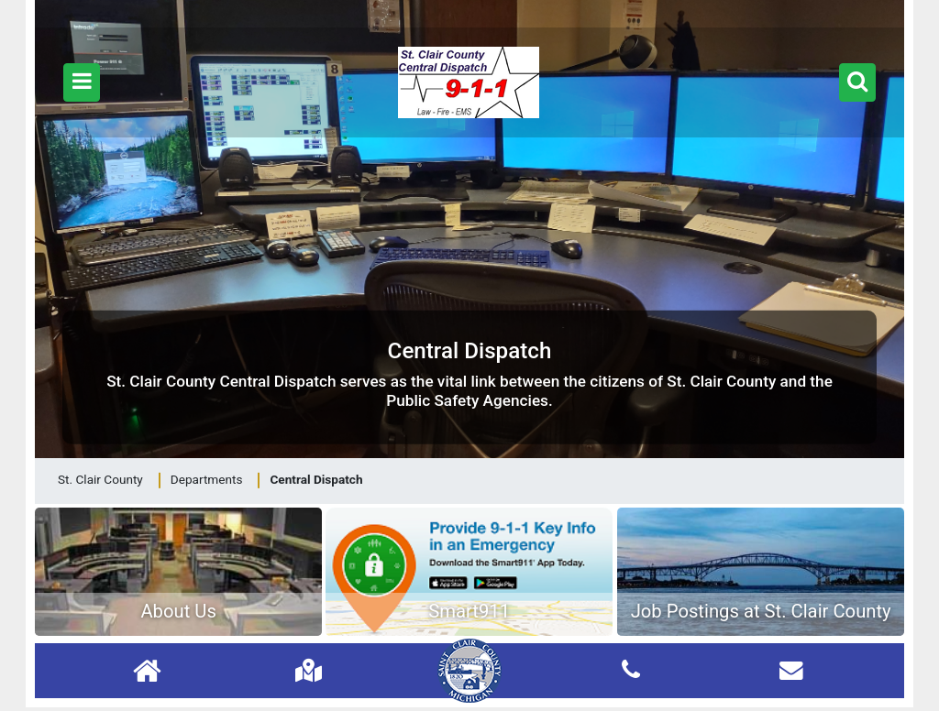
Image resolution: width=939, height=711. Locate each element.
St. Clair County (100, 479)
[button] (81, 82)
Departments (207, 479)
